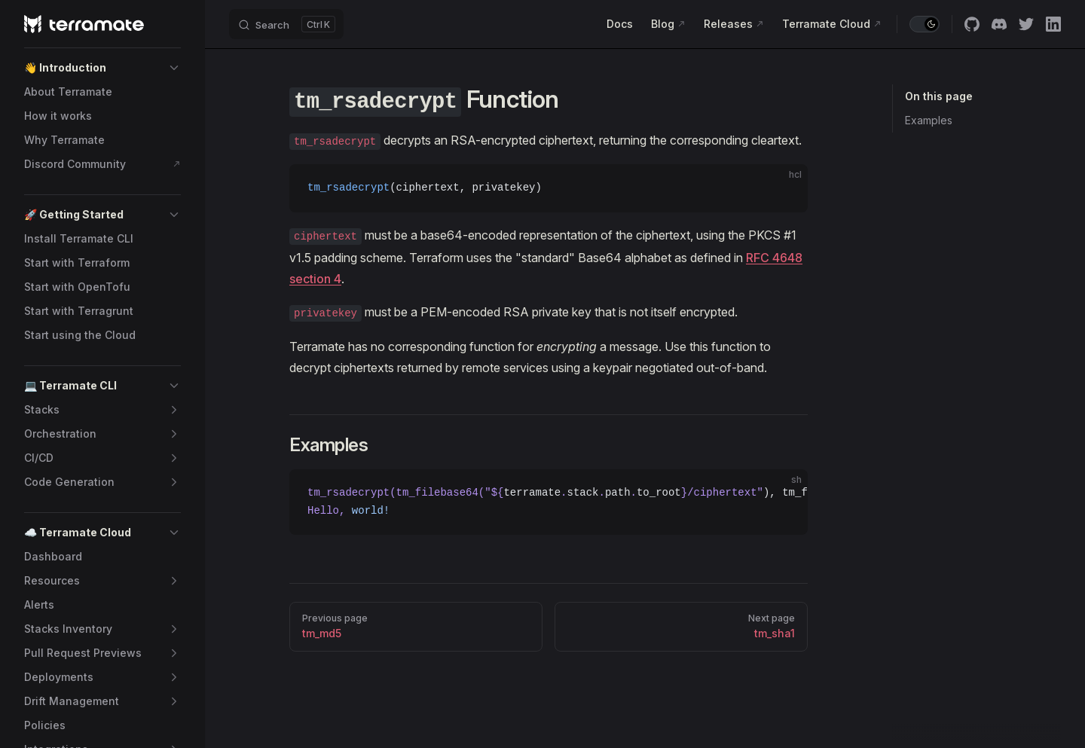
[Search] (286, 24)
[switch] (924, 24)
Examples (928, 120)
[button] (102, 68)
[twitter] (1026, 24)
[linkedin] (1053, 24)
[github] (972, 24)
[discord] (999, 24)
